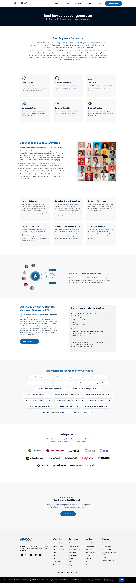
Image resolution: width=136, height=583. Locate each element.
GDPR (104, 557)
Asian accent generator (83, 412)
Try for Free (68, 514)
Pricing (88, 3)
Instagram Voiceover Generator (41, 406)
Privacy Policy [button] (108, 580)
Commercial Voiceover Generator (98, 394)
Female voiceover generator (68, 377)
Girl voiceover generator (39, 383)
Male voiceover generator (40, 377)
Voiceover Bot (57, 565)
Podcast (88, 558)
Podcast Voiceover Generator (36, 394)
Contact (99, 3)
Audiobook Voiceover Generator (67, 394)
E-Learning (89, 555)
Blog (70, 565)
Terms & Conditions (108, 560)
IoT (87, 562)
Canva (55, 558)
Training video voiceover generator (51, 389)
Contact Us (105, 543)
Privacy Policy (106, 546)
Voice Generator (74, 546)
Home (57, 3)
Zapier (55, 552)
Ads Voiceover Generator (100, 400)
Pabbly (55, 555)
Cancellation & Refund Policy (109, 553)
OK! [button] (121, 580)
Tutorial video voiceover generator (85, 389)
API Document (29, 341)
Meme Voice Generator (69, 406)
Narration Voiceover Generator (38, 400)
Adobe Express (57, 562)
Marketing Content (91, 552)
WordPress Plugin (58, 543)
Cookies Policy (106, 549)
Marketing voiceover (64, 383)
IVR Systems (90, 549)
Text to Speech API (58, 549)
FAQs (70, 562)
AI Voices (67, 3)
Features (78, 3)
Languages (72, 552)
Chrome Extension (58, 546)
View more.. (89, 565)
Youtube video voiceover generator (93, 383)
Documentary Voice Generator (55, 412)
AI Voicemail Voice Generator (96, 406)
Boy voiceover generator (96, 377)
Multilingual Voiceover (75, 549)
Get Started (113, 3)
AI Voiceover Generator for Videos (70, 400)
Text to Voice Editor (75, 543)
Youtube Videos (90, 546)
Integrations (73, 555)
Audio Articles (90, 543)
